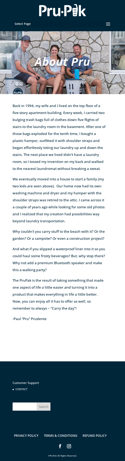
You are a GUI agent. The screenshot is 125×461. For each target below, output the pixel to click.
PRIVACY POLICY (26, 435)
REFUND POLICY (95, 435)
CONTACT (21, 389)
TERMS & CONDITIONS (60, 435)
